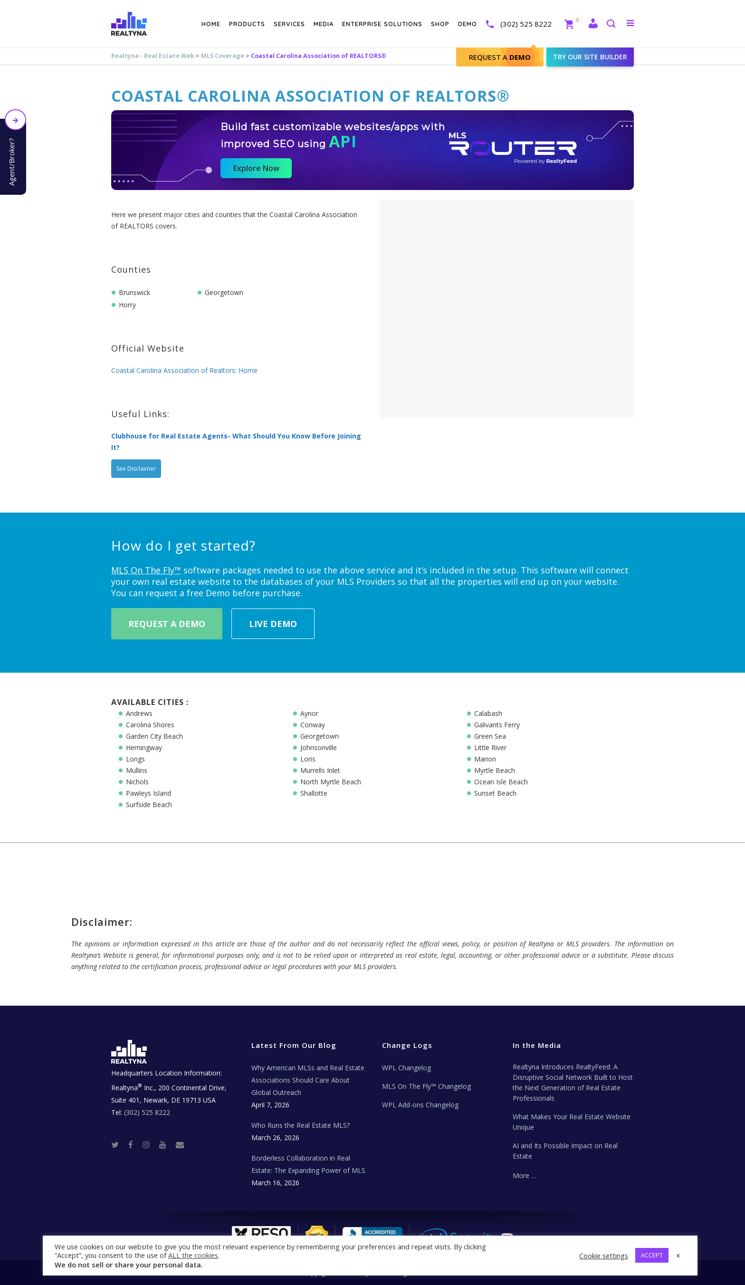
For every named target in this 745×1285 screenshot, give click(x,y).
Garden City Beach (154, 736)
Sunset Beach (495, 793)
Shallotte (313, 793)
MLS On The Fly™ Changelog (426, 1086)
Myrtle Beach (494, 770)
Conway (312, 724)
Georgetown (319, 736)
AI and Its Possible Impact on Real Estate (565, 1151)
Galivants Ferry (497, 724)
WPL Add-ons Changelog (420, 1104)
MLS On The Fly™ (146, 570)
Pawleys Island (148, 793)
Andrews (139, 713)
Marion (485, 758)
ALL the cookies (193, 1255)
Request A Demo (166, 623)
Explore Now (256, 168)
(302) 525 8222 (526, 24)
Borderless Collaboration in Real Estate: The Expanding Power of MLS (308, 1164)
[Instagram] (150, 1144)
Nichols (137, 781)
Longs (135, 758)
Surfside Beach (149, 804)
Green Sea (490, 736)
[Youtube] (166, 1144)
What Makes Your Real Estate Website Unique (571, 1122)
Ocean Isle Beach (501, 781)
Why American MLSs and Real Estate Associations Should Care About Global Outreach (307, 1080)
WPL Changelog (406, 1067)
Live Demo (273, 623)
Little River (490, 747)
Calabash (488, 713)
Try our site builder (590, 56)
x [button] (678, 1255)
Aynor (309, 713)
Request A (500, 57)
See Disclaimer (136, 469)
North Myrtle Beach (330, 781)
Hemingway (144, 747)
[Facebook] (134, 1144)
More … (524, 1175)
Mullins (136, 770)
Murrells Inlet (320, 770)
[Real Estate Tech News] (180, 1144)
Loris (307, 758)
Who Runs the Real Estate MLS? (300, 1125)
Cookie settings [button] (603, 1255)
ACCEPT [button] (652, 1255)
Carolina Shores (150, 724)
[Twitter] (118, 1144)
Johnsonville (318, 747)
